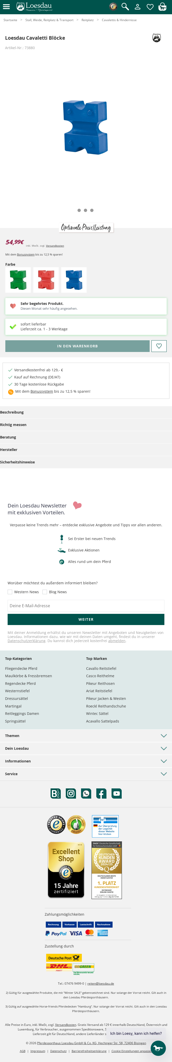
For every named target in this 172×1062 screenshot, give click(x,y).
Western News (26, 592)
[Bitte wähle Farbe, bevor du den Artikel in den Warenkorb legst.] (77, 346)
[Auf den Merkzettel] (159, 346)
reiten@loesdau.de (100, 983)
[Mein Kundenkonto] (137, 9)
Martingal (13, 706)
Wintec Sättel (97, 713)
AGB (22, 1051)
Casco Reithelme (100, 675)
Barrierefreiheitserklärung (89, 1051)
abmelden (117, 640)
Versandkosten (55, 245)
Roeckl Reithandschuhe (106, 706)
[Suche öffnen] (125, 7)
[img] (162, 9)
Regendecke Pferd (20, 683)
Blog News (58, 592)
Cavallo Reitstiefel (101, 668)
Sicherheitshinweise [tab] (17, 462)
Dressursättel (16, 698)
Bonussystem (26, 254)
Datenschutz (58, 1051)
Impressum (37, 1051)
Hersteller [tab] (8, 449)
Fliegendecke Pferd (21, 668)
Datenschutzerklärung (26, 640)
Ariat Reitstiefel (99, 690)
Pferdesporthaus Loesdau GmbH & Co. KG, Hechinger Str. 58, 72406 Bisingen (91, 1043)
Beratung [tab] (8, 437)
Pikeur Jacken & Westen (106, 698)
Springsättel (15, 721)
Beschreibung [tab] (12, 412)
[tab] (79, 210)
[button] (6, 7)
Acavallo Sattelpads (102, 721)
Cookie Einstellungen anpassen (132, 1051)
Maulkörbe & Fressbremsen (28, 675)
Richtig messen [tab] (13, 424)
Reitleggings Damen (22, 713)
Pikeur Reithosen (100, 683)
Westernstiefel (17, 690)
